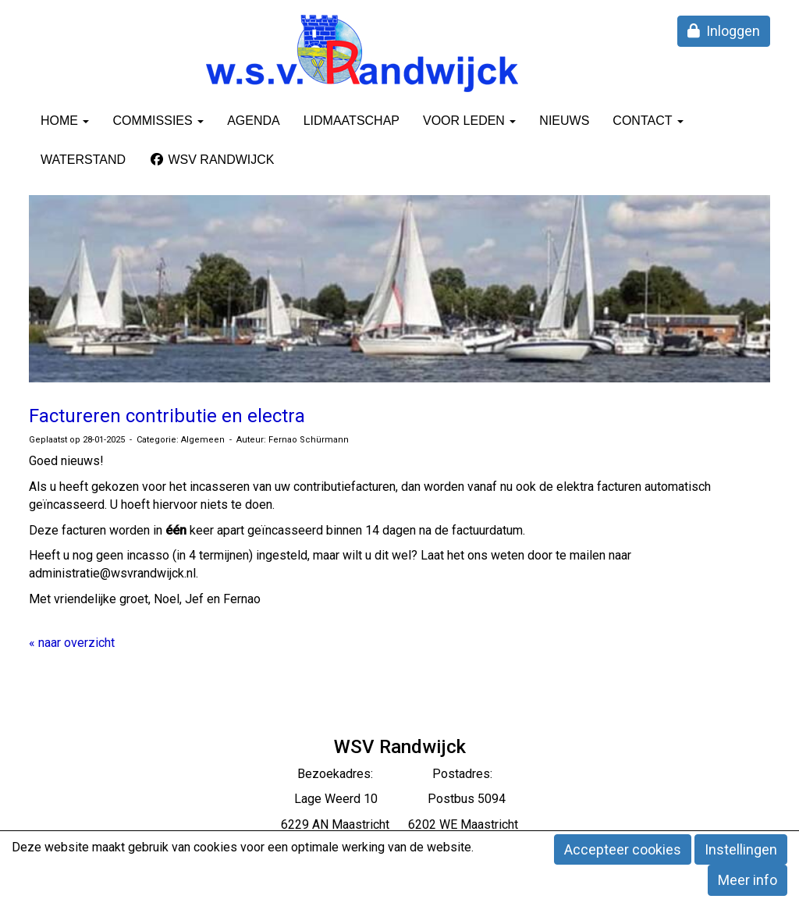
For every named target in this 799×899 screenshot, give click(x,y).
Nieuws (564, 120)
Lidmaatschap (352, 120)
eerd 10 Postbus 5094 (421, 798)
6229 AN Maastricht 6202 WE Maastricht (399, 824)
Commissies (158, 120)
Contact (648, 120)
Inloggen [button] (723, 31)
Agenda (253, 120)
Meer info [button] (747, 880)
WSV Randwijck (211, 159)
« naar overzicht (72, 642)
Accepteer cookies (622, 849)
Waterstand (83, 159)
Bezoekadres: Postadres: (399, 773)
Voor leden (469, 120)
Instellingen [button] (741, 849)
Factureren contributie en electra (167, 416)
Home (65, 120)
